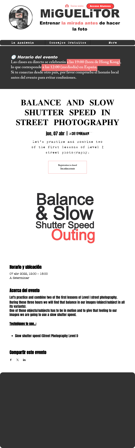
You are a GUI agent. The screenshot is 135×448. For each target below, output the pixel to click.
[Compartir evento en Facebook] (11, 360)
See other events (67, 169)
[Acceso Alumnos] (100, 6)
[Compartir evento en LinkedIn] (24, 360)
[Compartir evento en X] (17, 360)
